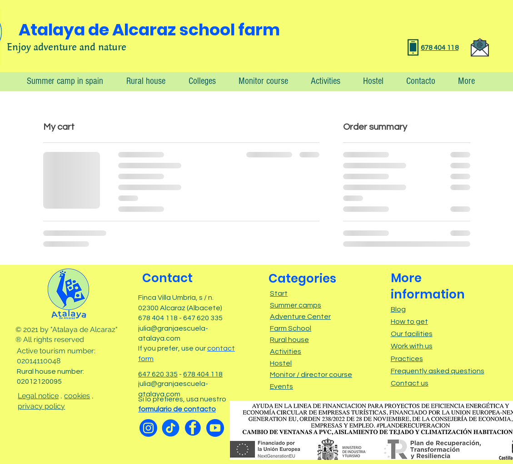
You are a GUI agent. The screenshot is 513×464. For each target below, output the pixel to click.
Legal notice (38, 395)
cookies (77, 395)
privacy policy (41, 406)
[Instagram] (148, 428)
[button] (462, 81)
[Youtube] (215, 428)
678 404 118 (203, 374)
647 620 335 (158, 374)
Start (279, 293)
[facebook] (193, 428)
